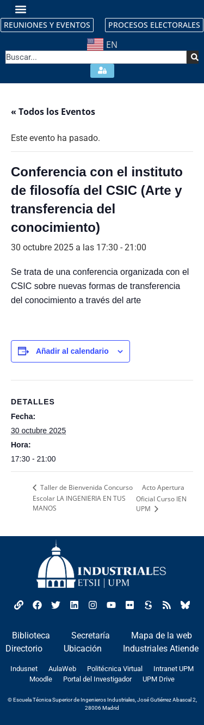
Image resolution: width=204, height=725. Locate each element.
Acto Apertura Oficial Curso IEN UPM (161, 498)
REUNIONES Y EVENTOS (47, 25)
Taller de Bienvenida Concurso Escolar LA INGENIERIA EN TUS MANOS (83, 498)
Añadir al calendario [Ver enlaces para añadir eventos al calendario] (72, 351)
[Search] (193, 57)
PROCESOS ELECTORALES (154, 25)
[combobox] (96, 57)
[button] (20, 9)
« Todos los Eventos (53, 112)
